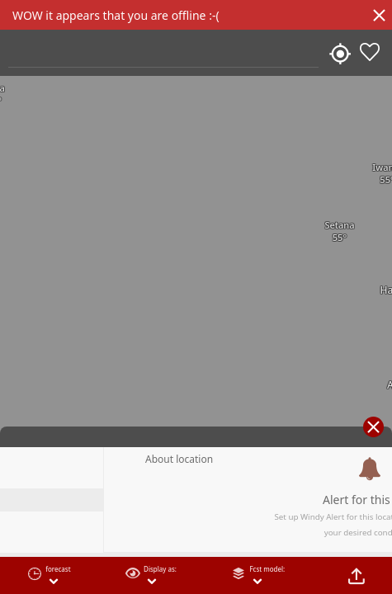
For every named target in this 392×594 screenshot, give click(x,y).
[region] (196, 297)
